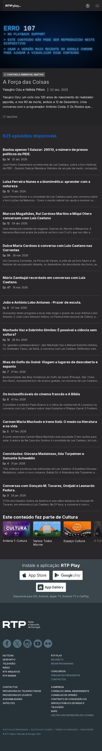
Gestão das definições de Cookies (72, 715)
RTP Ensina (9, 675)
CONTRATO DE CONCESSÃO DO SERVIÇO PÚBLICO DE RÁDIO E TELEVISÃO (69, 703)
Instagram (27, 643)
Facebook (7, 643)
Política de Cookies (41, 729)
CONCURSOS (58, 671)
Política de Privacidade (15, 729)
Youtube (38, 643)
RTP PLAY (56, 655)
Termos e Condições (66, 729)
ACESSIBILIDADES (12, 699)
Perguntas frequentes (65, 675)
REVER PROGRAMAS (62, 663)
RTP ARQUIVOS (11, 671)
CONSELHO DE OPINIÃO (64, 695)
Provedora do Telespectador (22, 691)
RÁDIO (6, 667)
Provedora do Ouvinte (17, 695)
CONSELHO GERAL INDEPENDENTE (70, 691)
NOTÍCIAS (8, 655)
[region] (51, 39)
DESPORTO (9, 659)
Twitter (17, 643)
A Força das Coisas (26, 82)
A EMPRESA (57, 687)
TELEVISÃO (9, 663)
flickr (48, 643)
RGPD (54, 711)
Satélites (9, 703)
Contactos (58, 679)
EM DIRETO (57, 659)
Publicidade (86, 729)
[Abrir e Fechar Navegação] (97, 6)
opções (10, 116)
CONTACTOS (10, 687)
